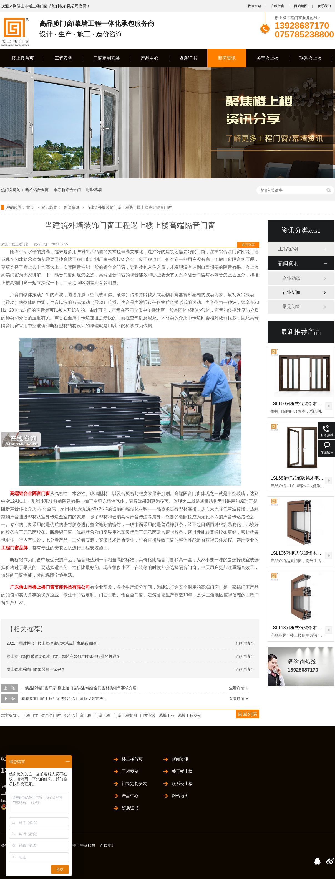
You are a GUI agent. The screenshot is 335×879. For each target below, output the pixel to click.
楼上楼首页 (23, 58)
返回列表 (248, 245)
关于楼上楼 (267, 58)
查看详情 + (238, 688)
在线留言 (277, 6)
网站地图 (301, 6)
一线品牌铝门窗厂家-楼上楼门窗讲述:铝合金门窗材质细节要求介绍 (79, 688)
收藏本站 (254, 6)
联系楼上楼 (310, 58)
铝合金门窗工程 (77, 715)
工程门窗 (30, 715)
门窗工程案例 (125, 715)
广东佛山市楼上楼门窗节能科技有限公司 (50, 587)
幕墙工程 (167, 715)
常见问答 (291, 306)
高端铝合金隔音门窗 (30, 493)
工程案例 (63, 58)
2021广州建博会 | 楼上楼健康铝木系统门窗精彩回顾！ (53, 643)
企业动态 (291, 278)
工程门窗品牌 (14, 547)
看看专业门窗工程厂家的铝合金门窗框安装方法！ (64, 698)
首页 (30, 207)
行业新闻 (291, 292)
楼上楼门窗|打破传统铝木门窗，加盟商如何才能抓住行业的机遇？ (63, 656)
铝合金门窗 (51, 715)
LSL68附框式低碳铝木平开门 (299, 478)
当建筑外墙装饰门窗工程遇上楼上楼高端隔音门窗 (129, 207)
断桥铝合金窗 (37, 189)
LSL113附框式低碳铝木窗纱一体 (303, 627)
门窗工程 (102, 715)
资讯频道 (49, 207)
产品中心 (149, 58)
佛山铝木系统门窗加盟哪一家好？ (36, 669)
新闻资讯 (227, 58)
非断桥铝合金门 (67, 189)
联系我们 (324, 6)
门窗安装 (148, 715)
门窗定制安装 (106, 58)
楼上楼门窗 (20, 244)
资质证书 (188, 58)
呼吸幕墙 (94, 189)
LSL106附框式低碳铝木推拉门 (300, 553)
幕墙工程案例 (189, 715)
